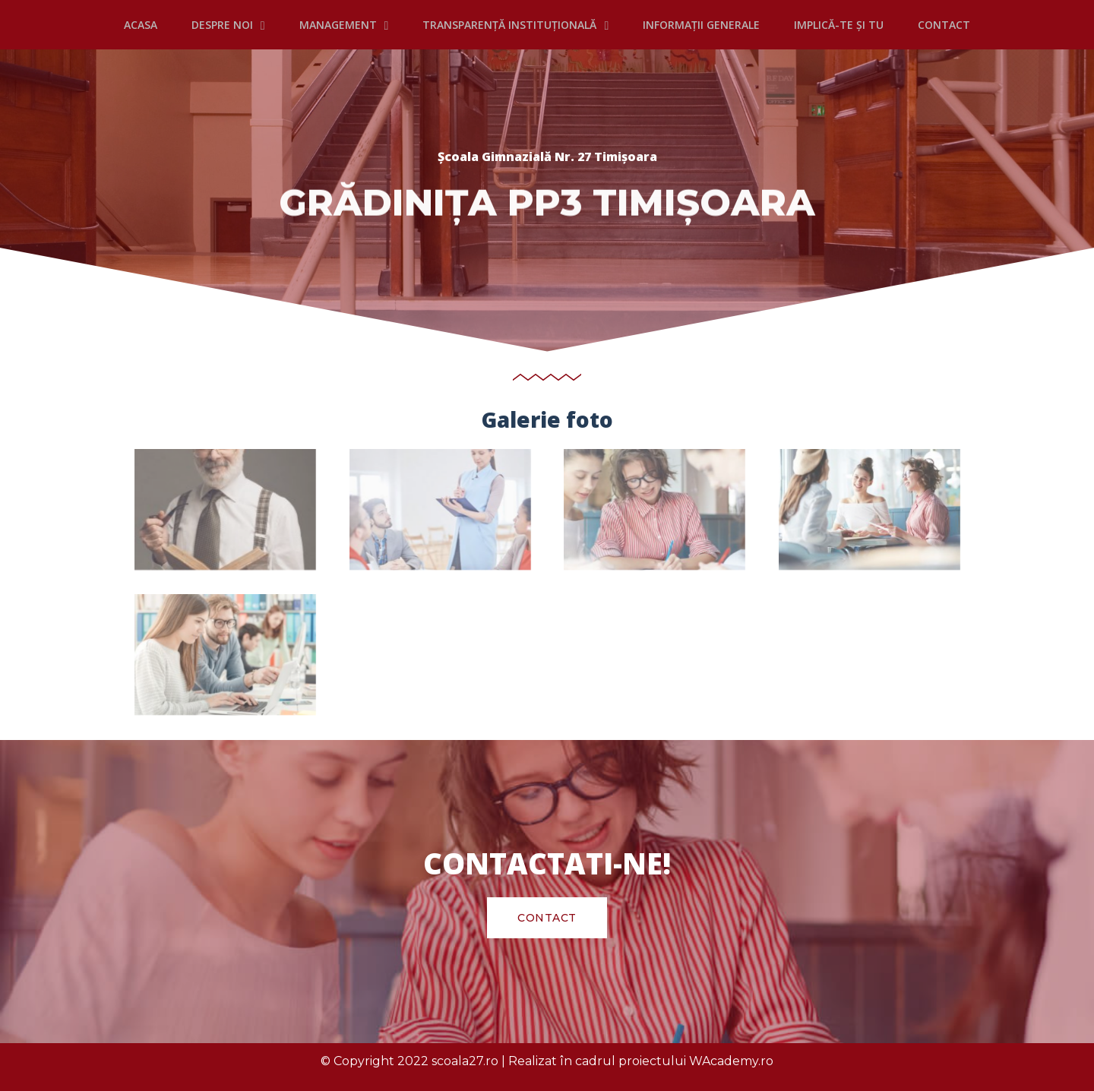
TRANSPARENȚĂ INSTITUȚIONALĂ (515, 25)
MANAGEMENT (344, 25)
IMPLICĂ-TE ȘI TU (839, 24)
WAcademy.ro (731, 1061)
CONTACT (944, 24)
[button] (547, 917)
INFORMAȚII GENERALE (701, 24)
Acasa (140, 24)
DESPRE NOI (228, 25)
